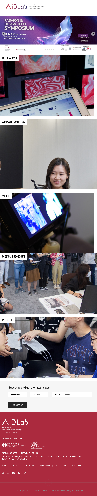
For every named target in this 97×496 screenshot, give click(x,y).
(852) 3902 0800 (9, 453)
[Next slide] (93, 34)
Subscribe (18, 405)
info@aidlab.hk (29, 453)
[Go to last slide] (4, 34)
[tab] (44, 49)
